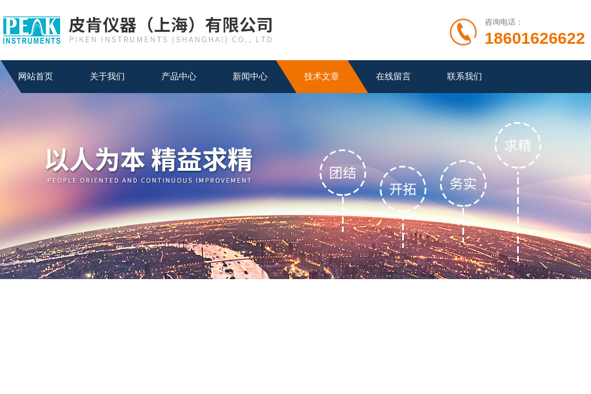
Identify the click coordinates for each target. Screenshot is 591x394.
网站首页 (35, 76)
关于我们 (107, 76)
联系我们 (464, 76)
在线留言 (393, 76)
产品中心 (178, 76)
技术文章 (321, 76)
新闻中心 (250, 76)
